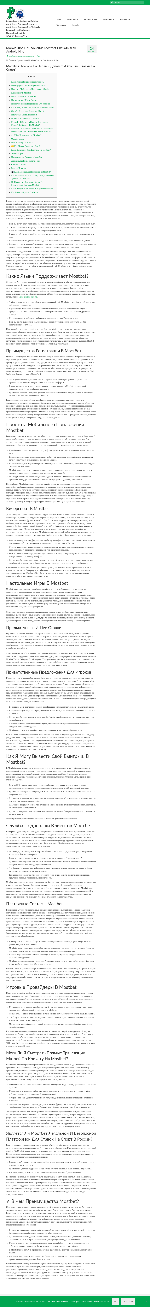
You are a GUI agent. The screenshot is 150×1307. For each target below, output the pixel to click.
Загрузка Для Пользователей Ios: (25, 161)
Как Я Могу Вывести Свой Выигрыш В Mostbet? (32, 107)
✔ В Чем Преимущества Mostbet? (26, 135)
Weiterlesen (128, 1302)
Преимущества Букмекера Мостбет (26, 157)
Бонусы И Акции (18, 168)
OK (115, 1302)
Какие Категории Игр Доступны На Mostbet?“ (31, 150)
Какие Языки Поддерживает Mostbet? (27, 82)
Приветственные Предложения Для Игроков (30, 104)
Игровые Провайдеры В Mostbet (25, 118)
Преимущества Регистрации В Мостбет (28, 85)
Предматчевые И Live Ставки (24, 100)
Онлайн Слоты (17, 139)
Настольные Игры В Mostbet (23, 96)
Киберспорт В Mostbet (21, 93)
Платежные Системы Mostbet (24, 115)
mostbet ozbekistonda (28, 56)
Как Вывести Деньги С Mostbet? (25, 192)
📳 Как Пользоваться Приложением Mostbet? (31, 172)
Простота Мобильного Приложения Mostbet (30, 89)
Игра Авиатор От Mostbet (22, 143)
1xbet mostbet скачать (28, 297)
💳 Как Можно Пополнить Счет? (25, 146)
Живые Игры (17, 153)
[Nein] (146, 1301)
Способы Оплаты (18, 164)
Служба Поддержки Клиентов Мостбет (28, 111)
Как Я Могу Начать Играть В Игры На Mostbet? (32, 189)
